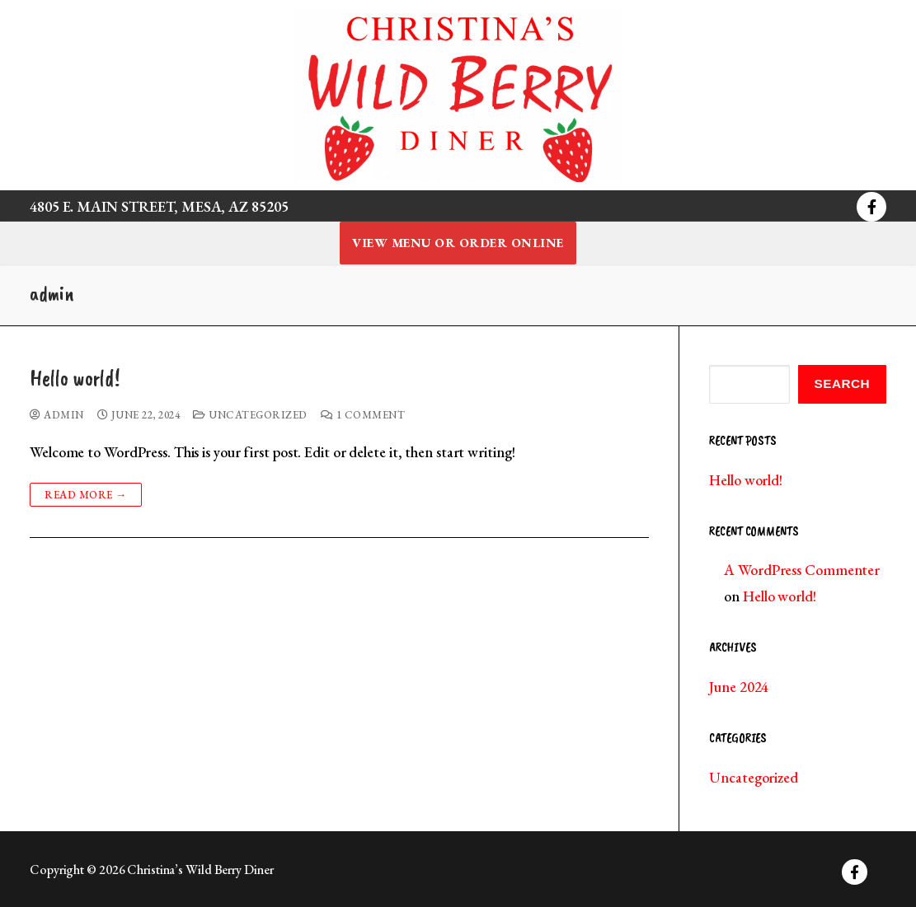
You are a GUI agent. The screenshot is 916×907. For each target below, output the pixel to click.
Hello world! (75, 378)
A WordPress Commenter (802, 569)
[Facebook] (871, 207)
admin (57, 415)
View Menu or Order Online (458, 243)
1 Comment (363, 415)
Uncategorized (250, 415)
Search (843, 383)
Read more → (86, 495)
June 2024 (738, 686)
